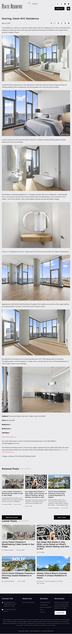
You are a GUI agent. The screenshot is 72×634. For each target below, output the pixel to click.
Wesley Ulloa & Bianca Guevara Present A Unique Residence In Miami (52, 575)
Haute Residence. (35, 631)
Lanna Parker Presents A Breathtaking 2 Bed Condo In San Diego (12, 493)
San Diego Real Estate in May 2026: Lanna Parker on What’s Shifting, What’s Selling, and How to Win (36, 494)
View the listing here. (9, 437)
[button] (68, 8)
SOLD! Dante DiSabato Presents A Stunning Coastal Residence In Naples (57, 494)
